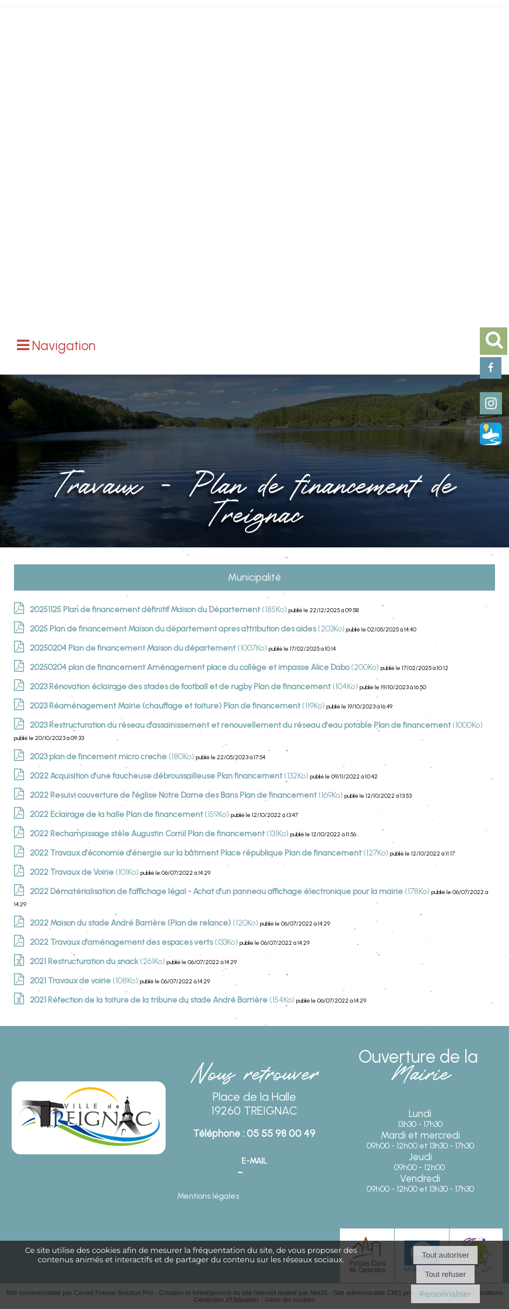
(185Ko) (159, 610)
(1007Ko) (149, 648)
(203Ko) (188, 629)
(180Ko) (113, 757)
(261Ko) (98, 961)
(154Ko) (163, 1000)
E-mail (254, 1161)
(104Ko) (195, 687)
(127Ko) (210, 853)
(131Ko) (160, 834)
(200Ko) (205, 667)
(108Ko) (85, 981)
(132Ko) (170, 776)
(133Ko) (135, 942)
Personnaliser (445, 1293)
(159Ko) (130, 814)
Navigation (64, 345)
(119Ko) (178, 706)
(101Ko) (85, 872)
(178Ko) (230, 891)
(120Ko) (145, 923)
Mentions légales (208, 1196)
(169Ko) (187, 795)
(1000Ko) (256, 725)
